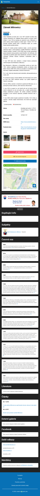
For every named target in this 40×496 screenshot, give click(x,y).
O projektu (20, 475)
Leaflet (21, 188)
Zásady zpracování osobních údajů (20, 485)
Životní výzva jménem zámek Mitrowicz (12, 412)
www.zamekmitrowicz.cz (9, 444)
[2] (12, 247)
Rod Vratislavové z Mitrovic (12, 232)
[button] (38, 2)
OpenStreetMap (33, 188)
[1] (19, 259)
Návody (20, 478)
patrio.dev (24, 491)
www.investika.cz (7, 450)
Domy (3, 7)
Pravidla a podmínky (20, 482)
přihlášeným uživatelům (27, 465)
